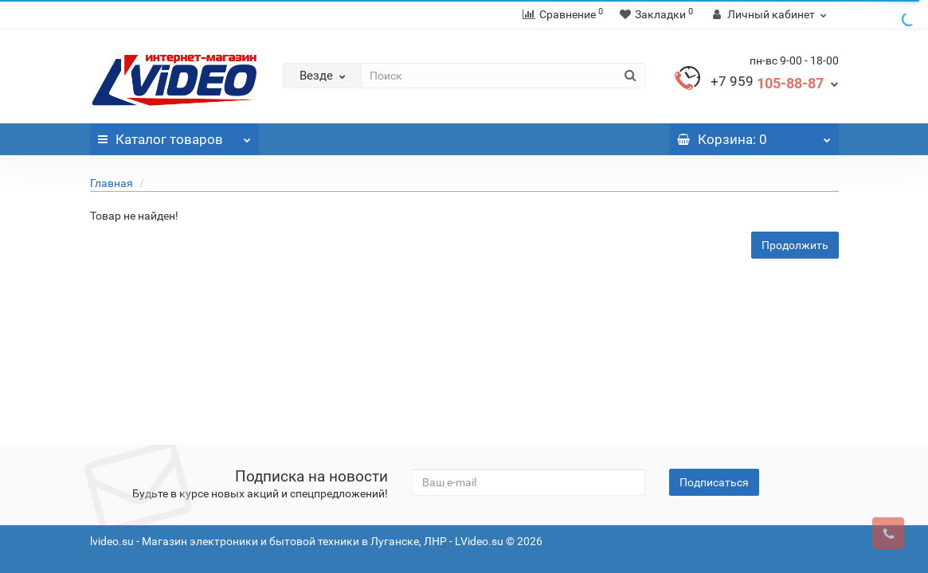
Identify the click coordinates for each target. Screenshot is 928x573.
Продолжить (795, 245)
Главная (111, 183)
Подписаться (714, 482)
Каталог (175, 135)
